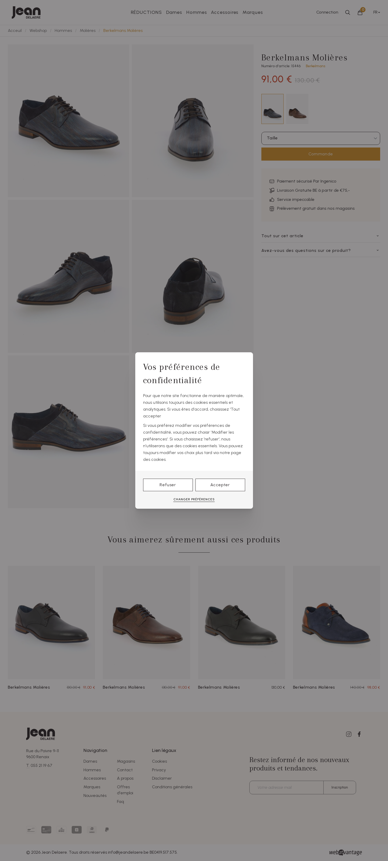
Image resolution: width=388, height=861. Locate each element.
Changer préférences (194, 499)
